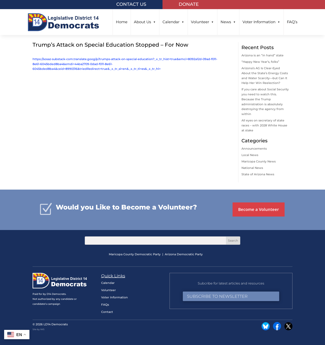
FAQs (105, 304)
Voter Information (261, 22)
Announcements (254, 148)
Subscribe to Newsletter (217, 296)
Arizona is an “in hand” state (262, 55)
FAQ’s (292, 22)
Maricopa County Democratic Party (135, 254)
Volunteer (202, 22)
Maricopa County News (258, 161)
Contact (107, 312)
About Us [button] (145, 22)
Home (121, 22)
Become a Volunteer (258, 209)
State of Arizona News (257, 174)
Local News (249, 155)
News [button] (228, 22)
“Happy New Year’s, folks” (260, 62)
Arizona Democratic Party (184, 254)
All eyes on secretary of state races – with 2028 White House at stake (264, 125)
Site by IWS (38, 329)
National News (252, 168)
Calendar (173, 22)
